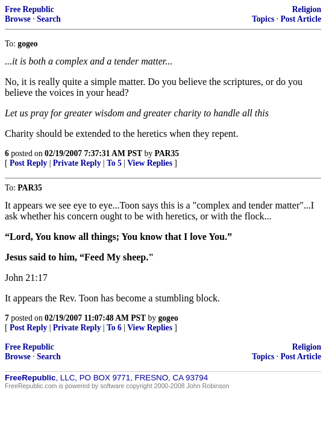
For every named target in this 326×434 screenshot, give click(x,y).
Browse (18, 19)
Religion (306, 9)
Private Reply (77, 163)
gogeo (168, 317)
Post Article (300, 19)
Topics (263, 19)
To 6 (114, 327)
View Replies (149, 163)
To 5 (114, 163)
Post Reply (28, 163)
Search (49, 19)
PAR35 (166, 153)
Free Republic (29, 9)
